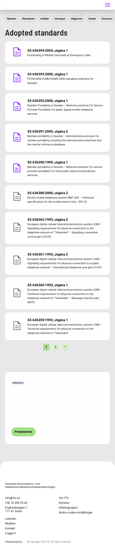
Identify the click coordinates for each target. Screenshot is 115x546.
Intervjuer (60, 18)
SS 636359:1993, (47, 320)
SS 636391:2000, (47, 131)
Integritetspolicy (13, 541)
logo (13, 476)
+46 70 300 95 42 (16, 502)
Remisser (107, 18)
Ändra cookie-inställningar (75, 512)
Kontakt (10, 528)
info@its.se (12, 498)
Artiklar (44, 18)
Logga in (10, 533)
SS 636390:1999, (47, 162)
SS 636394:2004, (47, 51)
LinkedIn (10, 518)
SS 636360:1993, (47, 285)
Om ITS (64, 498)
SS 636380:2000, (47, 193)
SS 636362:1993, (47, 220)
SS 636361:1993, (47, 254)
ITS (13, 5)
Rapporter (77, 18)
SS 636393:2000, (47, 74)
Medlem (10, 523)
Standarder (28, 18)
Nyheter (11, 18)
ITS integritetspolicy (55, 421)
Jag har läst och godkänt (42, 421)
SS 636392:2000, (47, 101)
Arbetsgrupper (68, 507)
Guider (92, 18)
